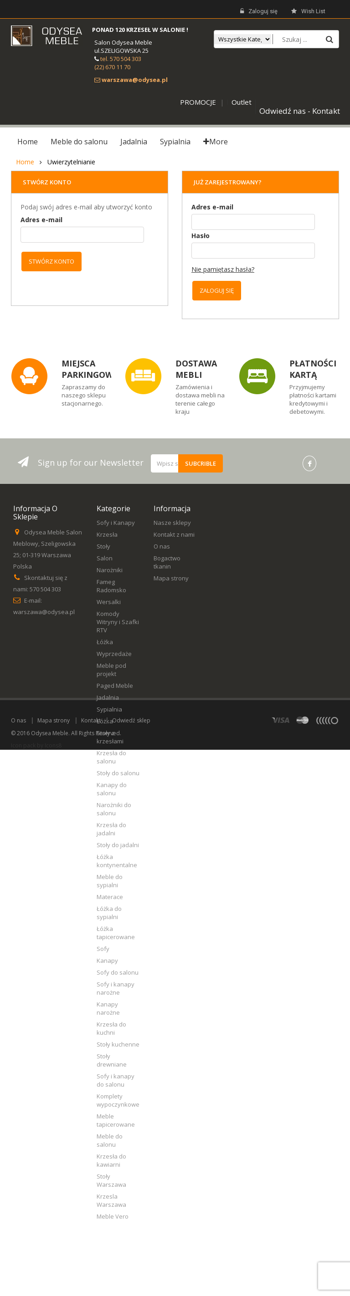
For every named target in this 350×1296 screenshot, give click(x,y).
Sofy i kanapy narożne (115, 988)
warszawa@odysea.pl (44, 612)
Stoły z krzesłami (110, 737)
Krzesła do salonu (111, 757)
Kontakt (91, 1267)
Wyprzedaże (114, 654)
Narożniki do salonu (114, 809)
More (215, 142)
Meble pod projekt (111, 669)
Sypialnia (109, 709)
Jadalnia (108, 697)
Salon (105, 558)
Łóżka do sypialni (109, 913)
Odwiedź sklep (131, 1267)
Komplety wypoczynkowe (118, 1100)
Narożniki (110, 570)
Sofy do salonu (118, 972)
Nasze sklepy (172, 522)
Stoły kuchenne (118, 1044)
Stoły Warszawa (111, 1180)
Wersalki (109, 602)
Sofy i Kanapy (116, 522)
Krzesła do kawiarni (111, 1160)
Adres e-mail (41, 219)
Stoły (103, 546)
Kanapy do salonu (112, 789)
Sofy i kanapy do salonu (115, 1080)
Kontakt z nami (174, 534)
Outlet (242, 102)
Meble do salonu (110, 1140)
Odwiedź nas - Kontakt (299, 111)
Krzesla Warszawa (111, 1200)
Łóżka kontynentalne (117, 861)
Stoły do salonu (118, 773)
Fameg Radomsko (111, 586)
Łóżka (105, 642)
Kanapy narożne (108, 1008)
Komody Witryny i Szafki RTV (118, 622)
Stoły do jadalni (118, 845)
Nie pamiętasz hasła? (222, 269)
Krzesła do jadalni (111, 829)
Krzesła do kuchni (111, 1028)
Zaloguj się (259, 11)
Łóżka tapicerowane (116, 933)
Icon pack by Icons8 (36, 1292)
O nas (162, 546)
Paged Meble (115, 685)
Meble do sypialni (110, 881)
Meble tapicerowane (116, 1120)
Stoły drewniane (112, 1060)
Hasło (200, 235)
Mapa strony (171, 578)
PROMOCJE (198, 102)
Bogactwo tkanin (167, 562)
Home (25, 162)
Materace (110, 897)
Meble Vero (113, 1216)
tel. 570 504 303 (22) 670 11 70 (117, 63)
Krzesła (107, 534)
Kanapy (107, 960)
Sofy (103, 949)
